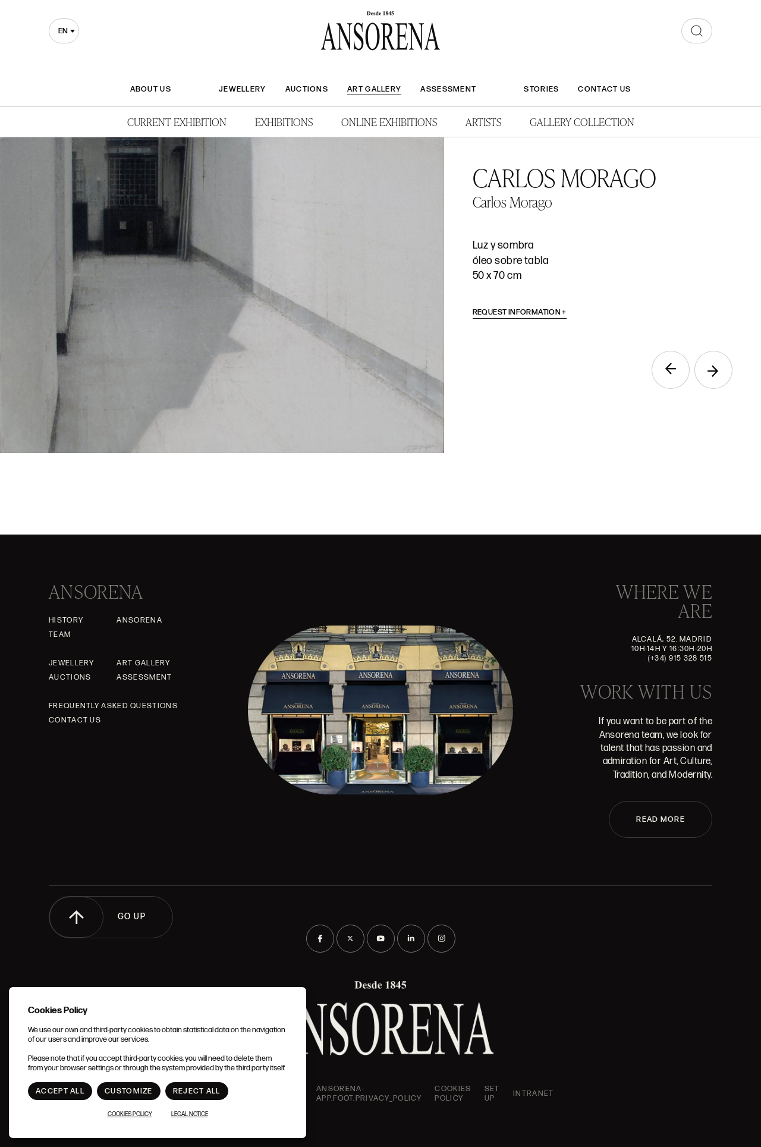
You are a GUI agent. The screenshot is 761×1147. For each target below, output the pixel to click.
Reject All (197, 1091)
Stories (541, 89)
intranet (533, 1093)
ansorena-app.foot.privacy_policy (369, 1093)
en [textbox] (63, 31)
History (66, 620)
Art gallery (374, 89)
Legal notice (189, 1114)
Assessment (448, 89)
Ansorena (139, 620)
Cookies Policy (453, 1093)
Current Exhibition (177, 121)
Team (60, 634)
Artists (483, 121)
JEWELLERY (242, 89)
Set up (492, 1093)
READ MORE (660, 819)
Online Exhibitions (389, 121)
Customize (129, 1091)
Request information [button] (520, 312)
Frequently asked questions (113, 706)
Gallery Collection (582, 121)
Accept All (60, 1091)
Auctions (306, 89)
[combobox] (64, 31)
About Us (150, 89)
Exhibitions (284, 121)
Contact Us (604, 89)
